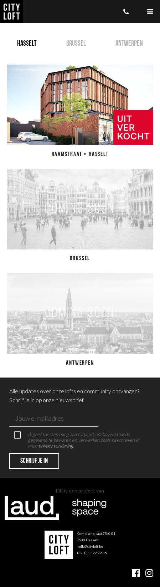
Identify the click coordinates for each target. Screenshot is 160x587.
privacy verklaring (55, 446)
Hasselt (26, 43)
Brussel (76, 43)
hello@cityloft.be (90, 546)
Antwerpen (129, 43)
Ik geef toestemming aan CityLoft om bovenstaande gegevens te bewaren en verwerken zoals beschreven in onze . (76, 440)
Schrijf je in (34, 461)
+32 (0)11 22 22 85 (92, 553)
